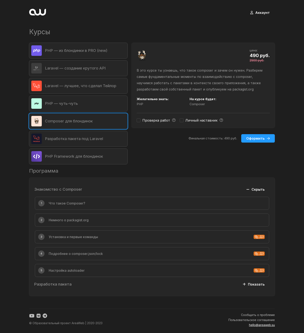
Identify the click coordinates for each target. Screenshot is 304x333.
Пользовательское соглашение (251, 320)
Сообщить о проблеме (258, 315)
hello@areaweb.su (262, 325)
